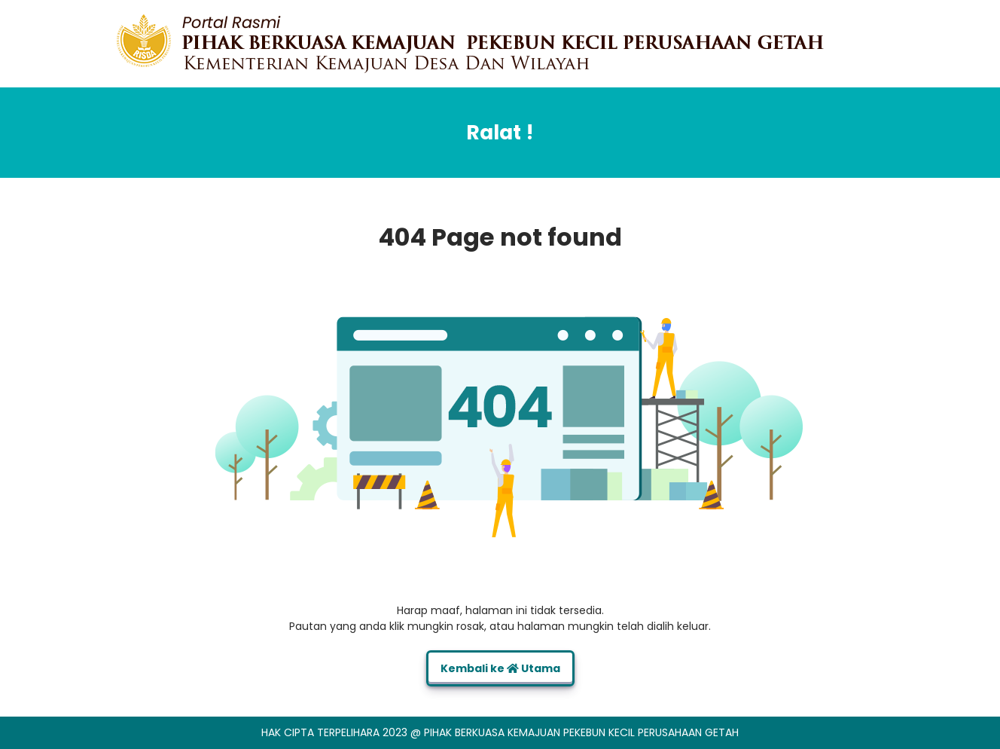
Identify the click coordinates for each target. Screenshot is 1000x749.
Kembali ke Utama (500, 668)
